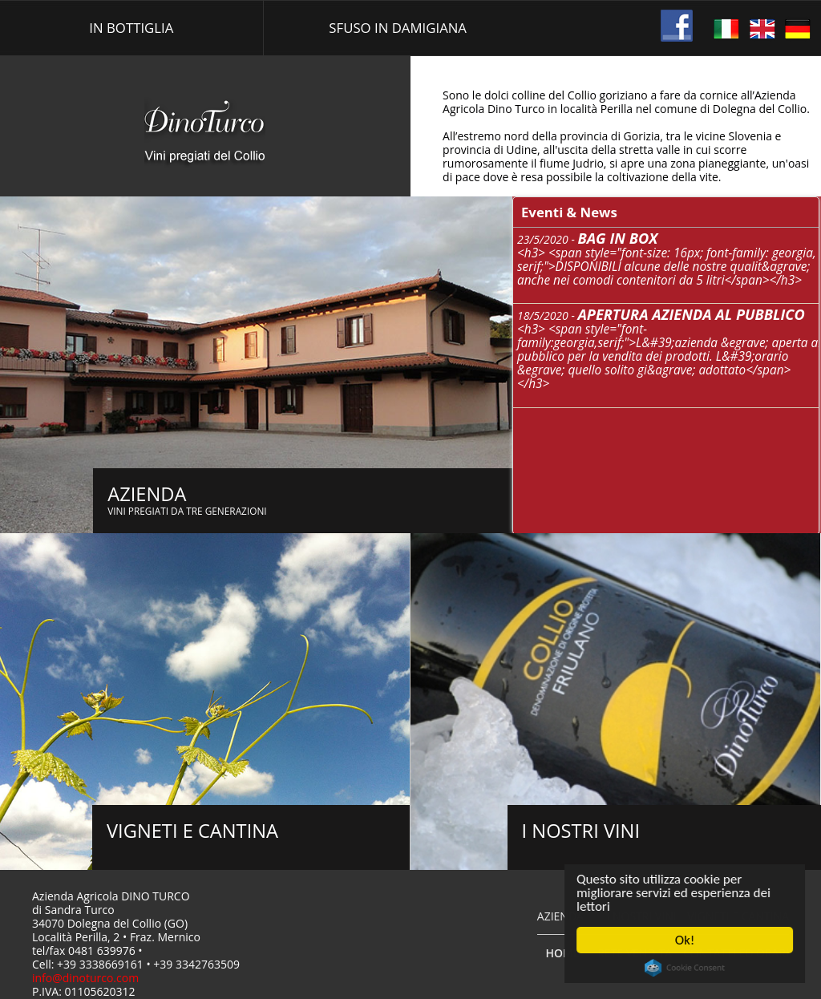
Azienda (560, 916)
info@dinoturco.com (85, 977)
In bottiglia (131, 27)
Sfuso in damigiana (398, 27)
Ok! (687, 940)
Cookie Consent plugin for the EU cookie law (688, 968)
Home (563, 953)
